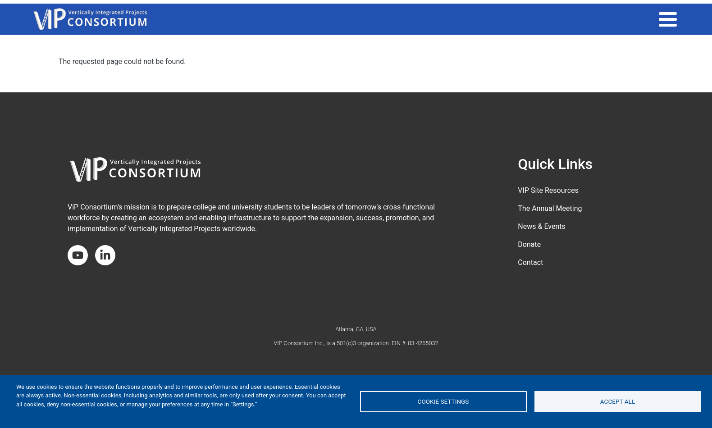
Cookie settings (443, 401)
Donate (529, 244)
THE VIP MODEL (402, 19)
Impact (514, 19)
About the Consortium (635, 19)
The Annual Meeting (550, 208)
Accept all (617, 401)
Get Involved (562, 19)
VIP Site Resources (548, 190)
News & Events (541, 226)
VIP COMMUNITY (464, 19)
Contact (530, 262)
